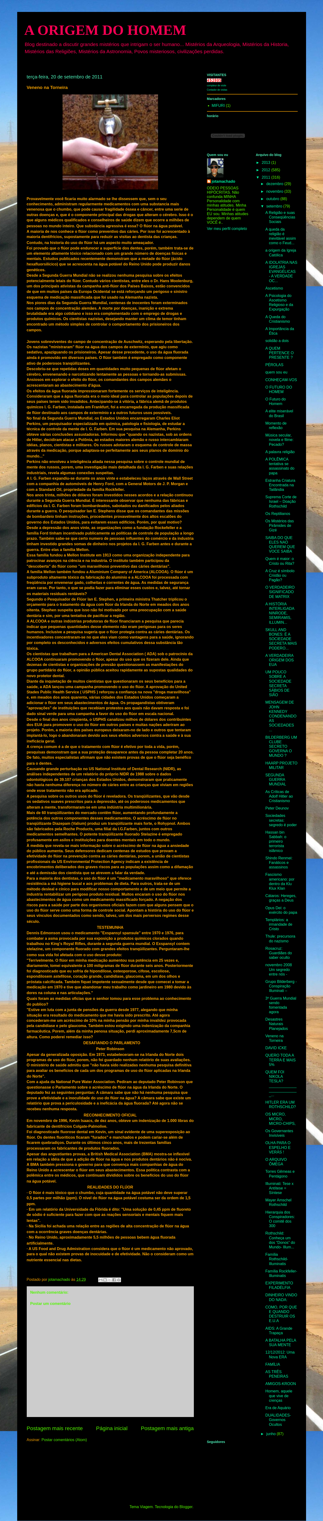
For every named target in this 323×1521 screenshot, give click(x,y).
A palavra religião (280, 452)
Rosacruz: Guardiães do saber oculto (278, 953)
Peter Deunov (277, 808)
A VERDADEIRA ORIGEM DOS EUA (279, 660)
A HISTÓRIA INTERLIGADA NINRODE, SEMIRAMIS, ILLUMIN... (279, 613)
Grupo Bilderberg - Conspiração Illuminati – (281, 986)
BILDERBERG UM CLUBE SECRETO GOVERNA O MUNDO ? (281, 746)
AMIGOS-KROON (280, 1384)
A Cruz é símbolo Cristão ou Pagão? (279, 575)
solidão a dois (277, 341)
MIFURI (218, 106)
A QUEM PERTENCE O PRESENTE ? (279, 352)
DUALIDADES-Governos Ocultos (278, 1419)
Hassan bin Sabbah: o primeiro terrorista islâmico (275, 841)
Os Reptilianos (277, 514)
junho (271, 1434)
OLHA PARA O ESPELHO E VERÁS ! (278, 1147)
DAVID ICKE (276, 1048)
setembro (274, 206)
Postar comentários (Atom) (64, 1440)
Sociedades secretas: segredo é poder (281, 820)
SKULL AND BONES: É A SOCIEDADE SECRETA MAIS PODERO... (281, 639)
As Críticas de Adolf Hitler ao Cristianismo (279, 796)
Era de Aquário (278, 1408)
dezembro (275, 184)
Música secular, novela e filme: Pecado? (279, 439)
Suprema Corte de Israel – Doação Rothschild (281, 501)
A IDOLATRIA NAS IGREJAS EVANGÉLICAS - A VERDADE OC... (281, 271)
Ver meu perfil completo (227, 229)
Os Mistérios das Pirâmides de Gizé (279, 525)
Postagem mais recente (55, 1428)
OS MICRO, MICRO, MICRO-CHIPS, (280, 1118)
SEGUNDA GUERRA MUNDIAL (275, 779)
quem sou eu (276, 372)
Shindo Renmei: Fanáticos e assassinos (278, 862)
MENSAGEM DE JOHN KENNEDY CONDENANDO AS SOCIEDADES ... (281, 716)
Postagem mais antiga (167, 1428)
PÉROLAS (274, 365)
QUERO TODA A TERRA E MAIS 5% (280, 1059)
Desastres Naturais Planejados (276, 1023)
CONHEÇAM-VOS (281, 380)
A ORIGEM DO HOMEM (105, 30)
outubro (273, 199)
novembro (275, 191)
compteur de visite (216, 85)
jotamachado (223, 181)
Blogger (186, 1507)
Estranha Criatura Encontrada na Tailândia (280, 485)
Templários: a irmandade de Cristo (278, 924)
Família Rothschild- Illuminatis (276, 1259)
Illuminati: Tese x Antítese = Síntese (279, 1188)
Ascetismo (274, 288)
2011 (266, 177)
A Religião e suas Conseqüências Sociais (280, 217)
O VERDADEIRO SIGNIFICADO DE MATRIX (280, 591)
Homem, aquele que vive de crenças (278, 1395)
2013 (266, 163)
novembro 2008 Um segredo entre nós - (278, 969)
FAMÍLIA (272, 1364)
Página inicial (111, 1428)
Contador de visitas (217, 89)
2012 (266, 170)
